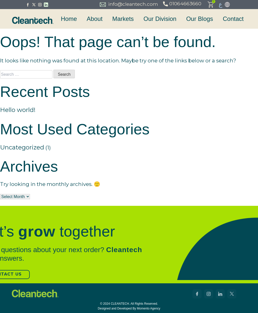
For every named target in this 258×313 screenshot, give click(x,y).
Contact (233, 18)
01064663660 (182, 4)
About (95, 18)
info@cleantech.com (129, 4)
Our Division (160, 18)
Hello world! (18, 109)
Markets (123, 18)
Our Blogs (199, 18)
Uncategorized (22, 147)
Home (69, 18)
